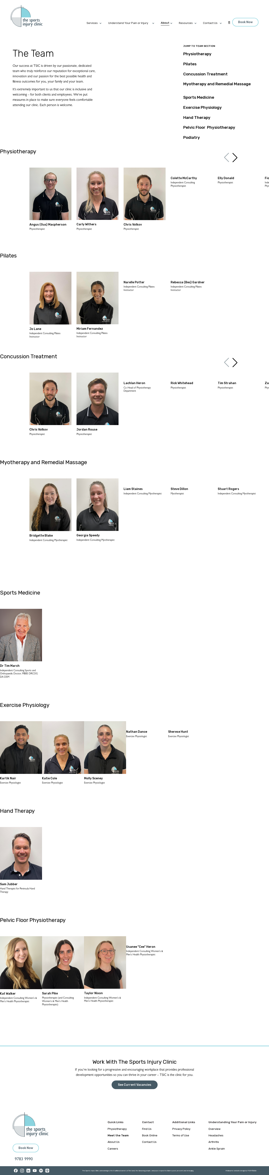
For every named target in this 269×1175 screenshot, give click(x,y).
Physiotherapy (117, 1128)
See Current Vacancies (134, 1085)
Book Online (149, 1135)
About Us (114, 1141)
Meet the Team (118, 1135)
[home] (29, 16)
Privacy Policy (181, 1128)
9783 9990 (24, 1159)
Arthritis (213, 1141)
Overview (214, 1128)
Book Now (245, 22)
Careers (113, 1148)
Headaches (215, 1135)
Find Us (147, 1128)
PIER (250, 1171)
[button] (97, 23)
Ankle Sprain (216, 1148)
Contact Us (149, 1141)
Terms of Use (180, 1135)
